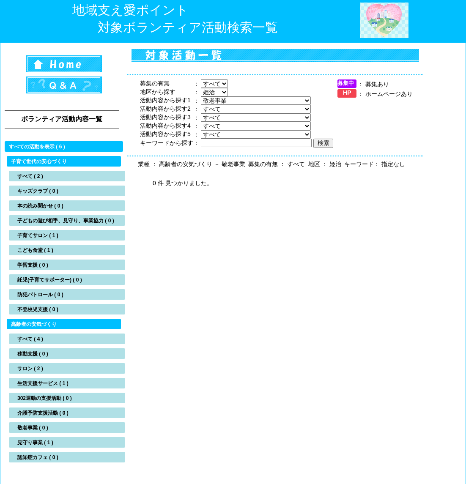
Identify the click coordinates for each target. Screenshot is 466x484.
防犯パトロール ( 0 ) (40, 295)
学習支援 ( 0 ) (32, 265)
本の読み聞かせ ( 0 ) (40, 206)
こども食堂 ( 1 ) (35, 250)
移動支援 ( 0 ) (32, 354)
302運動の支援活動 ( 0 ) (44, 398)
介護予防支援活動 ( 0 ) (43, 413)
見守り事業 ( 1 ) (35, 443)
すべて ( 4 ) (30, 339)
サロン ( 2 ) (30, 369)
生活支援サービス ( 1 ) (43, 383)
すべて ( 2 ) (30, 176)
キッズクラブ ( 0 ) (37, 191)
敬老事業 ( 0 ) (32, 428)
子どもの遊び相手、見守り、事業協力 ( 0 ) (65, 221)
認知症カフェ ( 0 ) (37, 457)
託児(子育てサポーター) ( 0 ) (49, 280)
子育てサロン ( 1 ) (37, 235)
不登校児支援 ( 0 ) (37, 309)
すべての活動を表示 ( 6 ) (37, 147)
